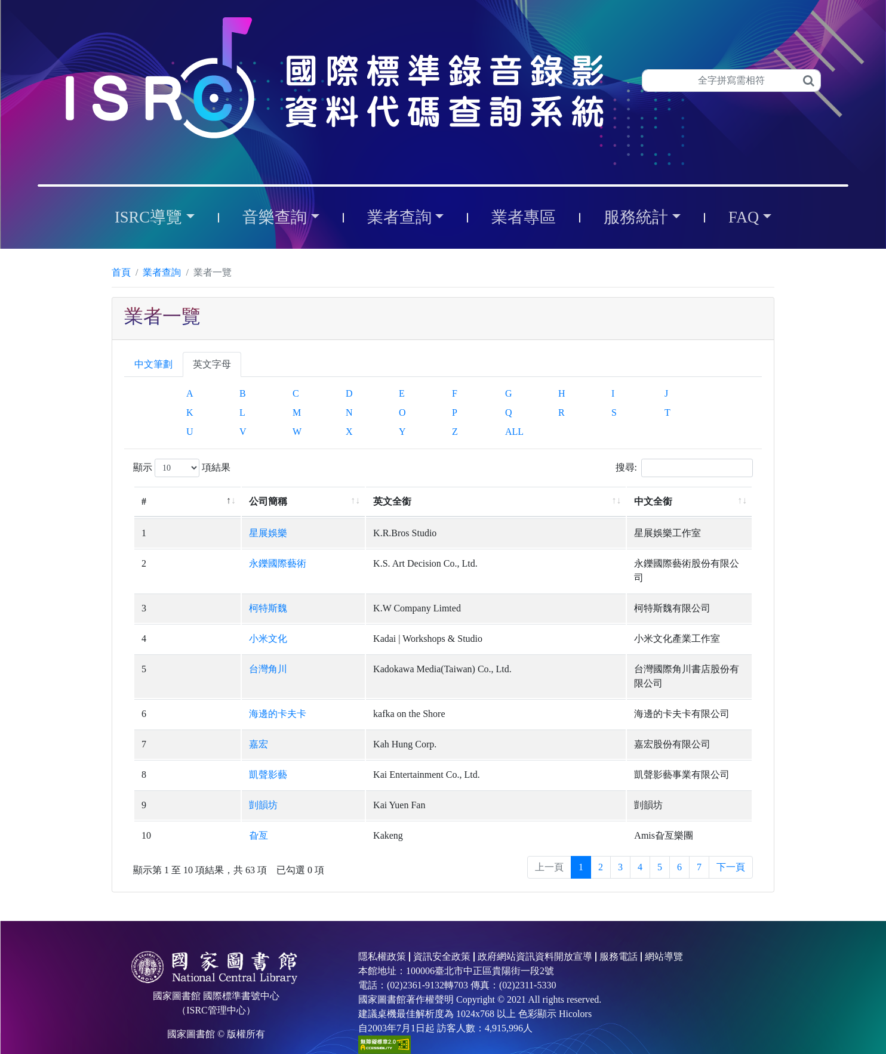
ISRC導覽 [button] (148, 217)
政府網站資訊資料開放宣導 (535, 928)
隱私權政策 (382, 928)
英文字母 (212, 364)
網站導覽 (664, 928)
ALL (514, 431)
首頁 (121, 272)
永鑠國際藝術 (206, 563)
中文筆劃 (153, 364)
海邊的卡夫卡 (206, 685)
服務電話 (618, 928)
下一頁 (730, 838)
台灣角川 (197, 655)
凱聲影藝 (197, 746)
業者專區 (523, 217)
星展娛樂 (197, 533)
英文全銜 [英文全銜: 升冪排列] (315, 501)
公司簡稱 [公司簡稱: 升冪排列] (197, 501)
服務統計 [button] (636, 217)
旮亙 (187, 807)
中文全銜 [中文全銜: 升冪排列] (584, 501)
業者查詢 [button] (399, 217)
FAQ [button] (743, 217)
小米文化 (197, 624)
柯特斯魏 (197, 594)
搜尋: (684, 468)
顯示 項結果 (181, 468)
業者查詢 (162, 272)
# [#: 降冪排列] (143, 501)
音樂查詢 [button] (274, 217)
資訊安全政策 (441, 928)
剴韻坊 (192, 776)
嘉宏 (187, 715)
